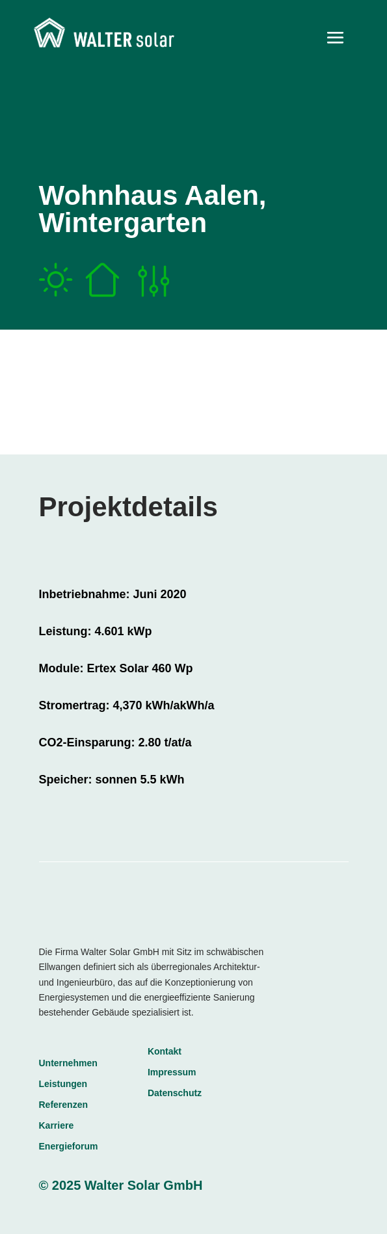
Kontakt (164, 1051)
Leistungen (63, 1084)
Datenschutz (175, 1093)
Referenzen (63, 1104)
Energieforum (68, 1146)
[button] (23, 1210)
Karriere (56, 1125)
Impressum (172, 1072)
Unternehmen (68, 1063)
